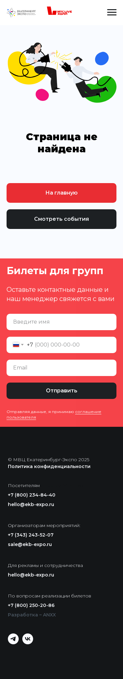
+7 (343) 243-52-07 (30, 535)
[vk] (27, 642)
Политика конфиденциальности (49, 466)
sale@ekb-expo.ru (30, 544)
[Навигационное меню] (111, 12)
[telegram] (13, 642)
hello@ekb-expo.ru (31, 504)
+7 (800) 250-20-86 (31, 605)
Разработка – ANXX (32, 615)
